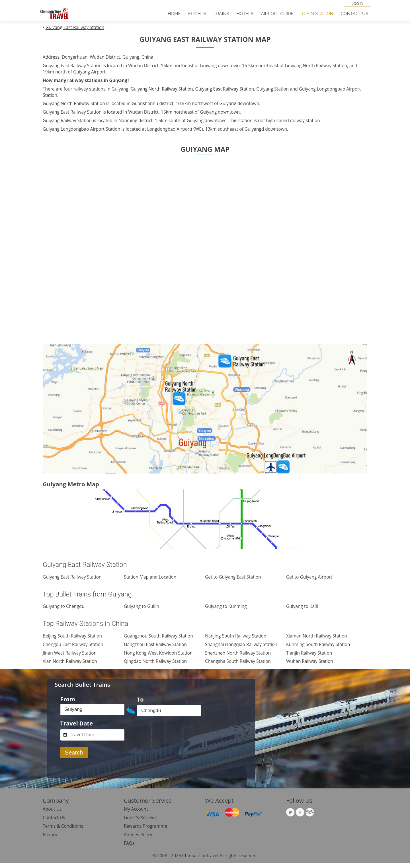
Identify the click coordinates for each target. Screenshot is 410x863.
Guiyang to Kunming (226, 606)
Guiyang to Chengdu (64, 606)
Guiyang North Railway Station (162, 89)
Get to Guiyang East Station (233, 577)
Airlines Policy (138, 834)
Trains (221, 13)
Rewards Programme (145, 826)
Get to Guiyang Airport (309, 577)
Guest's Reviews (140, 817)
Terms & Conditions (63, 826)
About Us (52, 809)
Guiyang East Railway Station (75, 27)
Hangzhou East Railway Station (155, 644)
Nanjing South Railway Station (235, 636)
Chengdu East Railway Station (73, 644)
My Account (136, 809)
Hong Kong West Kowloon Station (158, 653)
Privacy (50, 834)
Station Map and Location (150, 577)
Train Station (317, 13)
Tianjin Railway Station (309, 653)
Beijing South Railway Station (72, 636)
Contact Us (354, 13)
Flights (197, 13)
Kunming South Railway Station (318, 644)
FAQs (129, 843)
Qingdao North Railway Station (155, 661)
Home (174, 13)
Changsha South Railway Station (238, 661)
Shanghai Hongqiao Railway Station (241, 644)
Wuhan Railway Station (309, 661)
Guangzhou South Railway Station (158, 636)
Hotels (245, 13)
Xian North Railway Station (70, 661)
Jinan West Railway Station (70, 653)
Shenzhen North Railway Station (238, 653)
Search (74, 752)
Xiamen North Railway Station (316, 636)
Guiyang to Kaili (302, 606)
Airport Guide (277, 13)
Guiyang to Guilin (141, 606)
